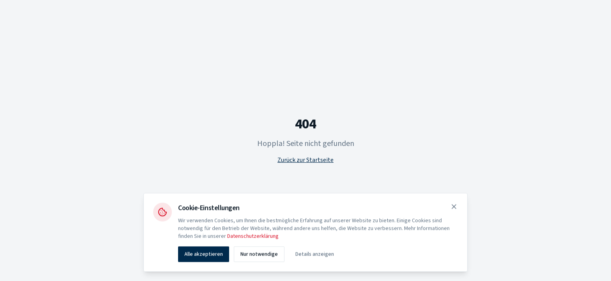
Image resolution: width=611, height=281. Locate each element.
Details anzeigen (314, 255)
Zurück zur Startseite (305, 160)
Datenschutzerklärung (253, 237)
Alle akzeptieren (203, 255)
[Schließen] (454, 208)
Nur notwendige (259, 255)
